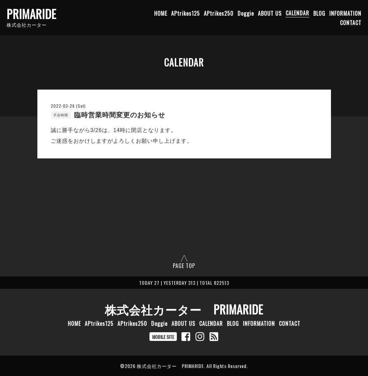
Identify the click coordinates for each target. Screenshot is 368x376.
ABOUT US (270, 13)
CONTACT (350, 22)
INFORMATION (345, 13)
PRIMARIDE (31, 14)
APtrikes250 (219, 13)
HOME (160, 13)
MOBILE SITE (163, 336)
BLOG (319, 13)
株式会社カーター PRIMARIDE (184, 309)
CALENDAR (297, 13)
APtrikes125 (185, 13)
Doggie (246, 13)
